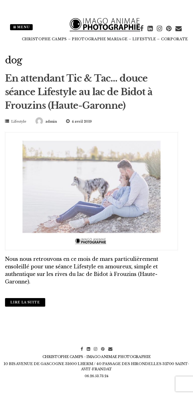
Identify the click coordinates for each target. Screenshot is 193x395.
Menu (21, 27)
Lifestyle (18, 121)
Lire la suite (25, 302)
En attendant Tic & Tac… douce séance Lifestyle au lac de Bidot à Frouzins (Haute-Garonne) (78, 92)
